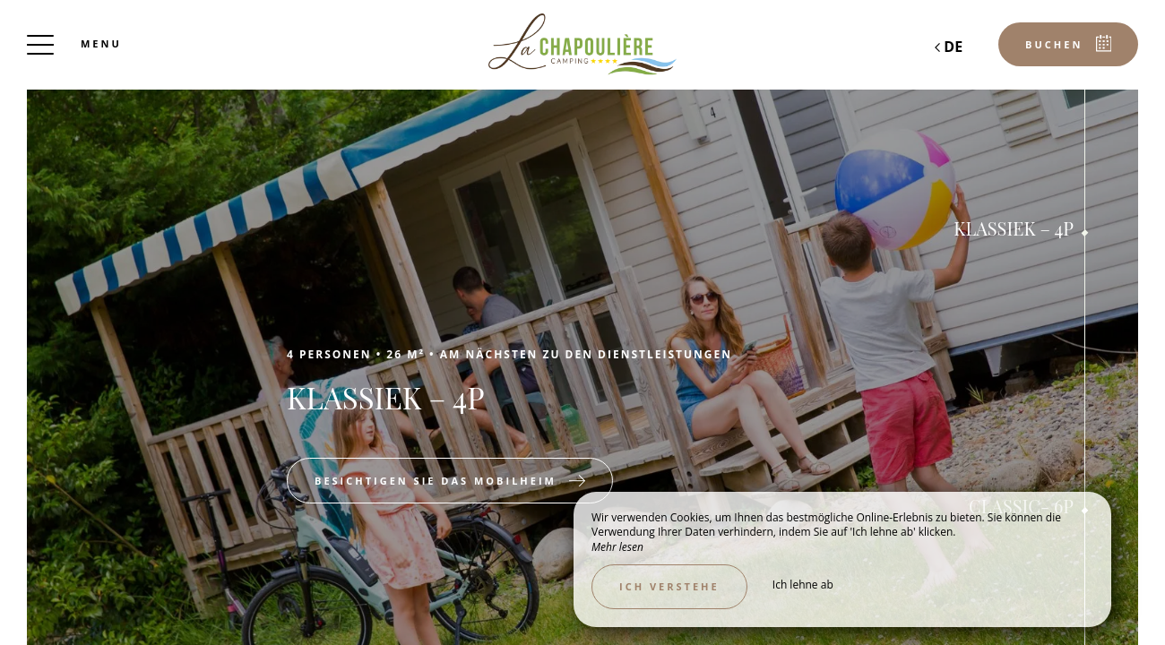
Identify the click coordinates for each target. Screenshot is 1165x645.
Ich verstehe (669, 586)
